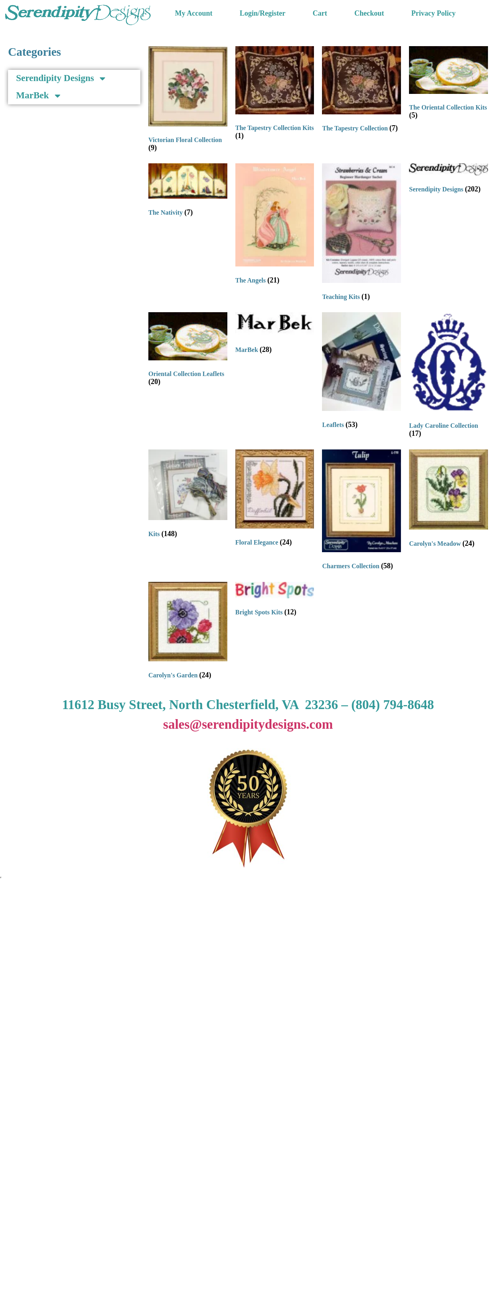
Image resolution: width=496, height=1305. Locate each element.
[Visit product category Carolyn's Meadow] (448, 500)
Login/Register (262, 13)
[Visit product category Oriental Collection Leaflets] (187, 350)
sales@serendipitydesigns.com (248, 724)
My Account (194, 13)
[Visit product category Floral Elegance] (274, 499)
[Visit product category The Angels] (274, 225)
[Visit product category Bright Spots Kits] (274, 601)
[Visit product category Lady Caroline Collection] (448, 376)
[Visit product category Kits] (187, 495)
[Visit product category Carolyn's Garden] (187, 632)
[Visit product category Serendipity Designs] (448, 180)
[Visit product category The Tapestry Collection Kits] (274, 95)
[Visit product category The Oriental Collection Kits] (448, 84)
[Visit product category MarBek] (274, 335)
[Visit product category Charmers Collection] (361, 511)
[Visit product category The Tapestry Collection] (361, 91)
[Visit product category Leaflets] (361, 372)
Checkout (369, 13)
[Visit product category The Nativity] (187, 191)
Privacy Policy (433, 13)
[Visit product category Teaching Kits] (361, 233)
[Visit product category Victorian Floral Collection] (187, 101)
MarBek (39, 95)
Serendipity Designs (61, 78)
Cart (320, 13)
